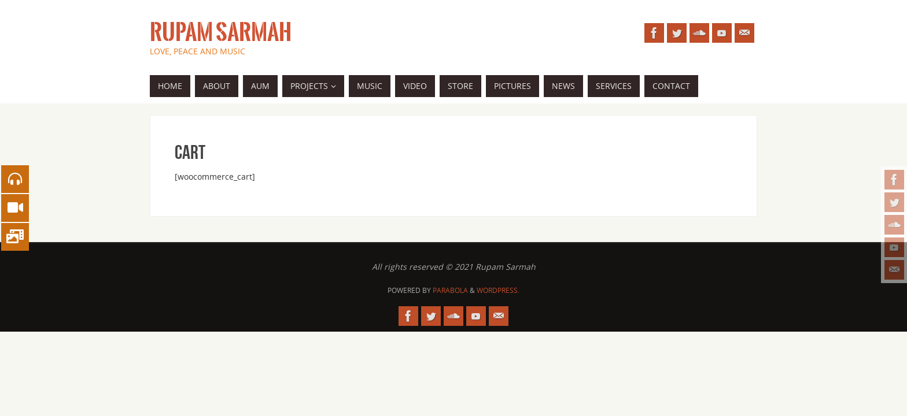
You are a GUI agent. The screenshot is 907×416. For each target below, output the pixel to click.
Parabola (450, 290)
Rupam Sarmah (221, 32)
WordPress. (498, 290)
